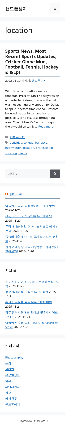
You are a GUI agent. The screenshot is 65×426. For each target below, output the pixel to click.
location (28, 148)
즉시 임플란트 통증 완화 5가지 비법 (28, 302)
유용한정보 (12, 375)
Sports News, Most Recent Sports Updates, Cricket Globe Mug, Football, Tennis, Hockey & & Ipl (31, 61)
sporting (11, 153)
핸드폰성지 (16, 9)
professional (44, 148)
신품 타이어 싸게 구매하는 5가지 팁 (28, 216)
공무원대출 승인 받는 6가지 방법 (26, 292)
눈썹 (8, 363)
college (28, 142)
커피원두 (11, 398)
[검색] (55, 174)
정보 (8, 393)
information (13, 148)
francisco (41, 142)
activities (16, 142)
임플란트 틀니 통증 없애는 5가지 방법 (30, 206)
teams (22, 153)
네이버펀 (15, 194)
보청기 (9, 369)
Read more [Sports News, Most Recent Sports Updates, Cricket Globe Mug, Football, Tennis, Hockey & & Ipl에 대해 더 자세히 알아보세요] (45, 126)
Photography (14, 357)
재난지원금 (12, 387)
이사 (8, 381)
